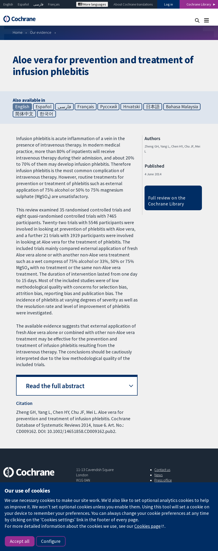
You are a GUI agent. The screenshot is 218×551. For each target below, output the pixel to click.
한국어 (46, 114)
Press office (163, 480)
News (158, 474)
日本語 (153, 106)
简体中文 (24, 114)
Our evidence (40, 32)
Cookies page (147, 526)
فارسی (38, 4)
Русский (108, 106)
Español (23, 4)
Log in (168, 4)
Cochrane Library (199, 4)
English (8, 4)
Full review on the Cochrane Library (167, 201)
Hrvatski (131, 106)
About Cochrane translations (133, 4)
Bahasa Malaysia (182, 106)
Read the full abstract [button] (55, 386)
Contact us (162, 469)
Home (18, 32)
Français (54, 4)
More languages (92, 4)
